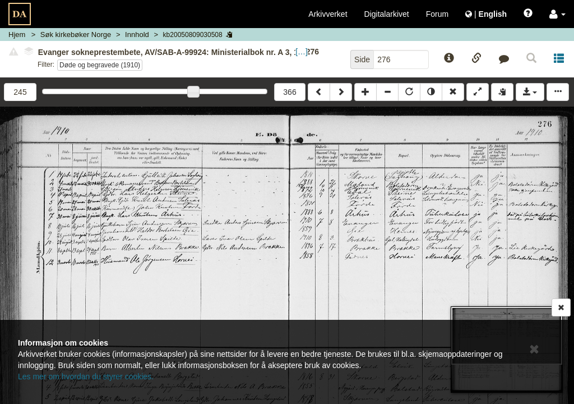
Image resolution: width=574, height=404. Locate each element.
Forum (437, 14)
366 (289, 92)
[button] (557, 14)
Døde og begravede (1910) (99, 65)
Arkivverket (327, 14)
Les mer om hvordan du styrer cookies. (86, 376)
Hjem (16, 34)
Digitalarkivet (386, 14)
